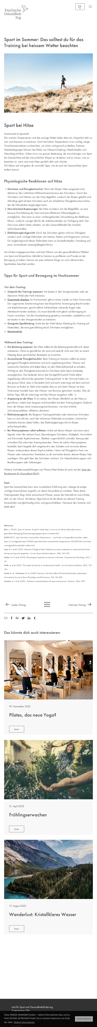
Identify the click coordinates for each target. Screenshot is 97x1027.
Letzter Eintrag (15, 605)
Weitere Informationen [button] (24, 1022)
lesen (16, 729)
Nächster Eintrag (80, 605)
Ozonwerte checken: (18, 299)
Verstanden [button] (84, 1019)
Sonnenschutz (14, 331)
